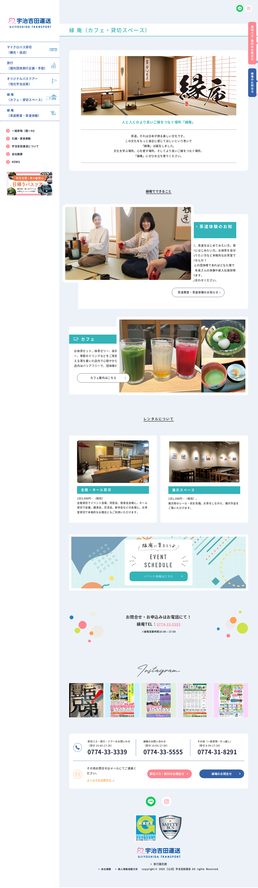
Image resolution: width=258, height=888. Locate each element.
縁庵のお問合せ (220, 774)
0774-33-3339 (108, 752)
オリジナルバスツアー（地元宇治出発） (22, 81)
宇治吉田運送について (25, 146)
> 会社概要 (104, 869)
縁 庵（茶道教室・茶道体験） (24, 113)
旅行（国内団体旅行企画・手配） (27, 65)
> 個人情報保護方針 (126, 869)
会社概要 (17, 154)
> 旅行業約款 (159, 864)
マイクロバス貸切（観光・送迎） (19, 50)
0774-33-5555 (168, 625)
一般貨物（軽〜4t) (23, 131)
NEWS (16, 162)
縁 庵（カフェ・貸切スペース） (25, 97)
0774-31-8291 (217, 752)
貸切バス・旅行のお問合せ (162, 774)
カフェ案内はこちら (105, 378)
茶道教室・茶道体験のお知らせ (199, 292)
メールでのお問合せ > (101, 781)
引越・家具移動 (21, 138)
